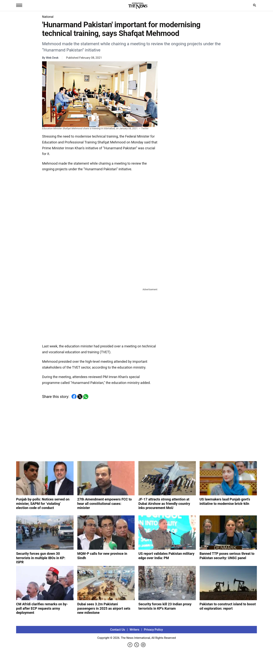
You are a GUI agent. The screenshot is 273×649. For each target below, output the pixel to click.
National (47, 17)
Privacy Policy (153, 629)
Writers (134, 629)
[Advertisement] (99, 315)
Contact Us (117, 629)
